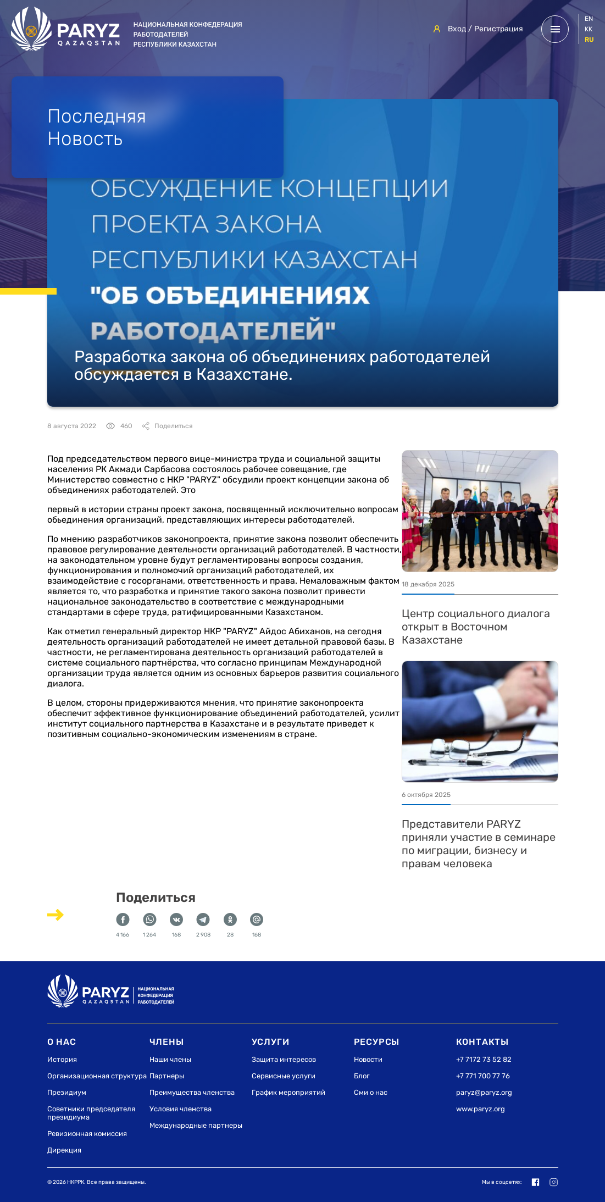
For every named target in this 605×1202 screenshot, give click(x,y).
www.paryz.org (480, 1109)
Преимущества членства (192, 1092)
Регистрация (498, 29)
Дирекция (64, 1150)
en (589, 19)
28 (230, 925)
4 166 (123, 925)
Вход (457, 29)
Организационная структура (97, 1076)
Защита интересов (284, 1059)
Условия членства (180, 1109)
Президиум (66, 1092)
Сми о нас (370, 1092)
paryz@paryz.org (484, 1092)
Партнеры (166, 1076)
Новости (368, 1059)
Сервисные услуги (283, 1076)
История (62, 1059)
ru (589, 39)
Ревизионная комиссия (87, 1133)
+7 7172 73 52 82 (484, 1059)
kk (588, 29)
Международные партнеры (195, 1125)
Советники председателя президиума (91, 1113)
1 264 (150, 925)
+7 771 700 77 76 (483, 1076)
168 (176, 925)
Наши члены (170, 1059)
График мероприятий (288, 1092)
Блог (362, 1076)
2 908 (203, 925)
